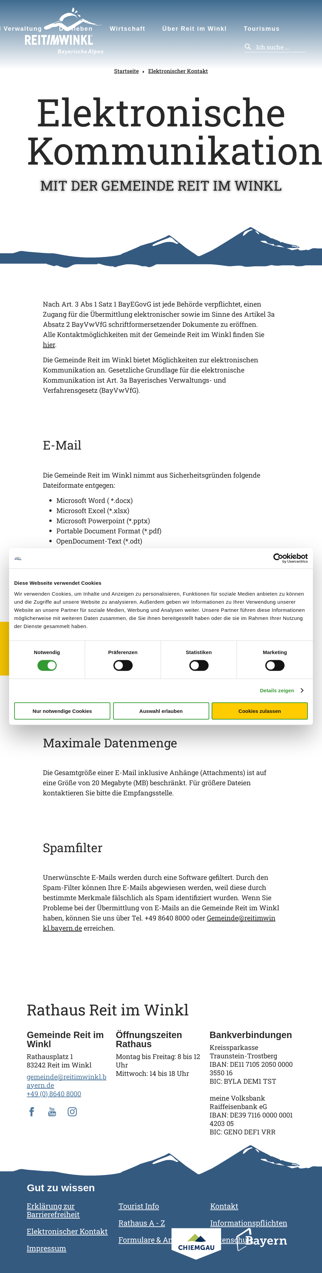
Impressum (46, 1248)
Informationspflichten (248, 1223)
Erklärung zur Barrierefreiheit (53, 1210)
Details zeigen (277, 690)
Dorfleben (76, 28)
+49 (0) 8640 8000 (54, 1093)
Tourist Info (138, 1206)
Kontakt (224, 1206)
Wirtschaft (127, 28)
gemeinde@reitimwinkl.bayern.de (66, 1080)
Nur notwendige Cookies (62, 711)
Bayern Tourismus (261, 1248)
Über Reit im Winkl (194, 28)
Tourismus (262, 28)
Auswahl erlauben (161, 711)
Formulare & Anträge (154, 1239)
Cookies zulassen (260, 711)
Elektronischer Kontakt (178, 70)
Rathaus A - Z (141, 1223)
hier (49, 344)
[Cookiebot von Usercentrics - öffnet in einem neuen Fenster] (278, 558)
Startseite (126, 70)
